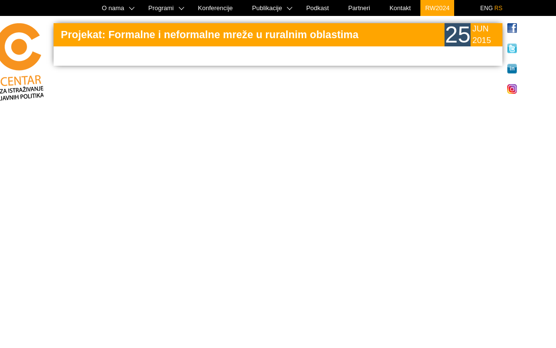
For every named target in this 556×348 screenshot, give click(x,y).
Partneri (359, 8)
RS (498, 8)
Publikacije (267, 8)
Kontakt (400, 8)
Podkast (317, 8)
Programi (161, 8)
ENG (486, 8)
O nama (113, 8)
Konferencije (215, 8)
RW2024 (437, 8)
